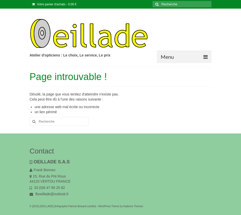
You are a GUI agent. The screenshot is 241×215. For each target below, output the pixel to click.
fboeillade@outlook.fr (49, 194)
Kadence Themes (133, 206)
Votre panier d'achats (54, 4)
